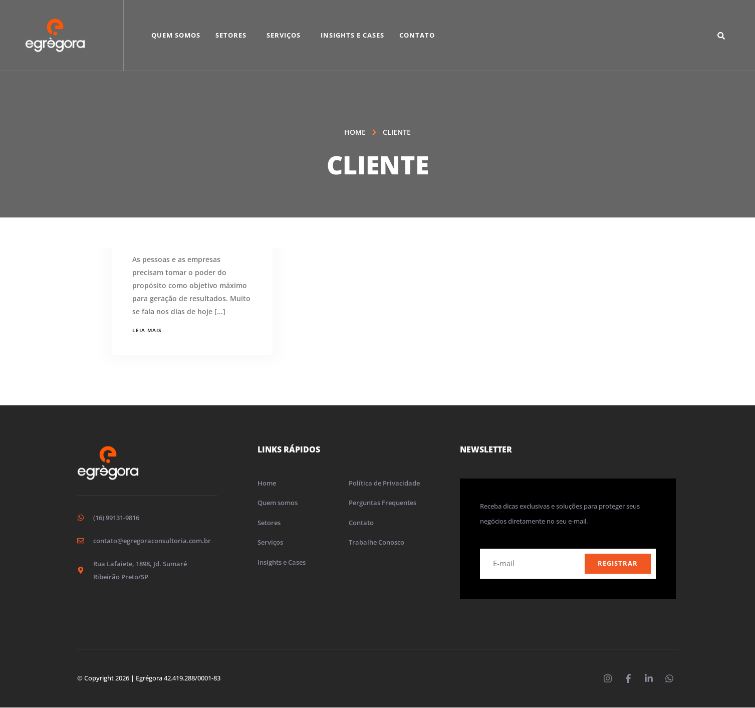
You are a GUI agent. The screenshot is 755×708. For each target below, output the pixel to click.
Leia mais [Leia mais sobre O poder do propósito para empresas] (147, 330)
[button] (233, 35)
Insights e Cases (352, 35)
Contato (417, 35)
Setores (230, 35)
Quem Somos (175, 35)
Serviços (284, 35)
